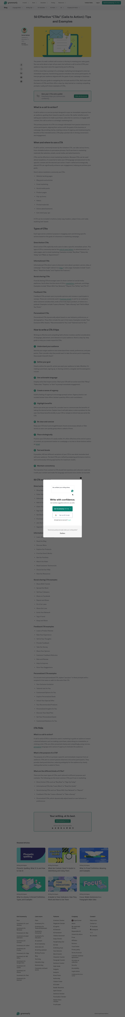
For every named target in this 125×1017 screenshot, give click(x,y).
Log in (69, 520)
